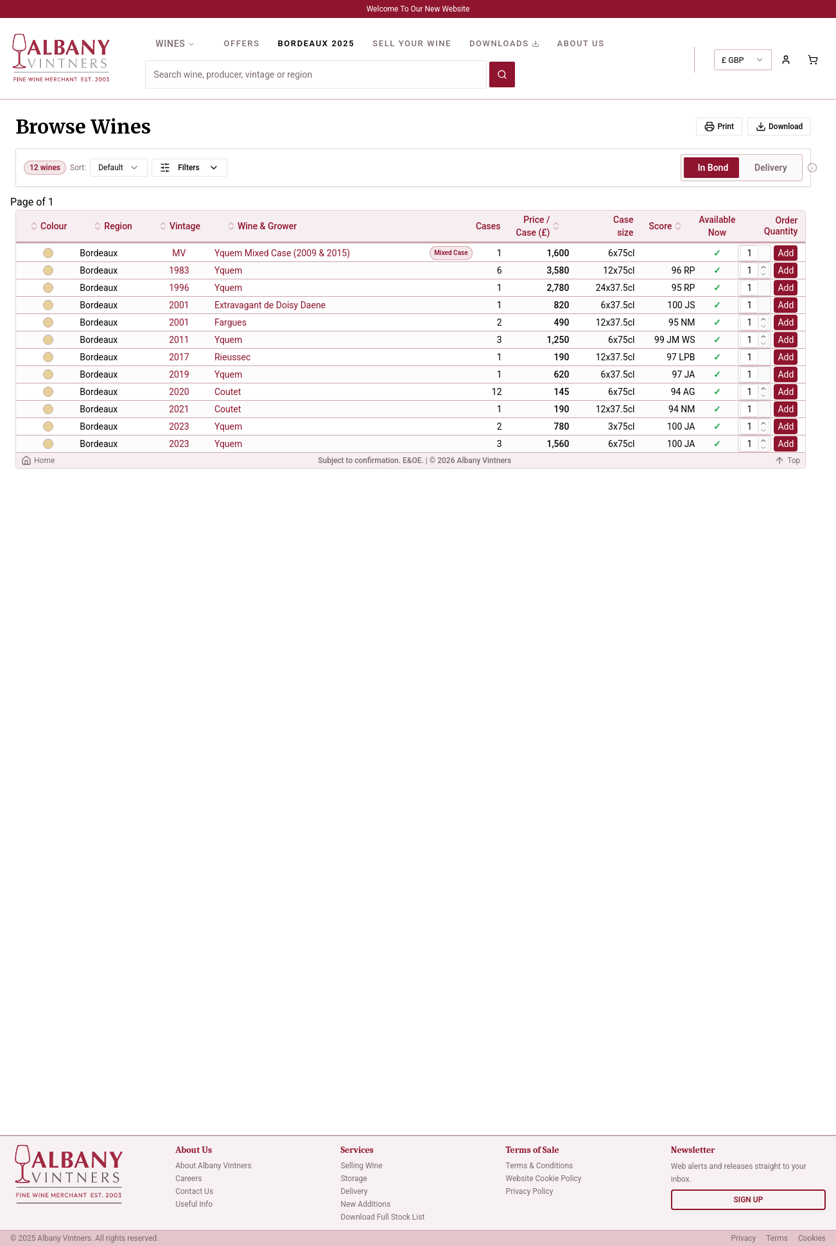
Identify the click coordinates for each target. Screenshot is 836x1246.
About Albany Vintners (213, 1165)
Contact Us (194, 1191)
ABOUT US (581, 43)
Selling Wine (361, 1165)
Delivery (353, 1191)
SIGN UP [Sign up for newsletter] (748, 1199)
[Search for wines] (316, 74)
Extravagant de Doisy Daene (270, 305)
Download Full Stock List (382, 1217)
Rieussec (232, 357)
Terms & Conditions (539, 1165)
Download (779, 126)
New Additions (365, 1204)
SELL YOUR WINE (411, 43)
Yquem (228, 270)
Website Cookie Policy (544, 1178)
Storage (353, 1178)
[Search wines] (502, 74)
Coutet (227, 392)
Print (719, 126)
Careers (188, 1178)
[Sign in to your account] (786, 60)
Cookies (812, 1238)
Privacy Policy (529, 1191)
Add (786, 253)
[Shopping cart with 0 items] (813, 60)
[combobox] (743, 59)
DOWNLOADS (504, 43)
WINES (175, 44)
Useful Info (194, 1204)
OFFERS (241, 43)
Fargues (230, 322)
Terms (777, 1238)
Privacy (743, 1238)
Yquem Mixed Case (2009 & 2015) (282, 253)
